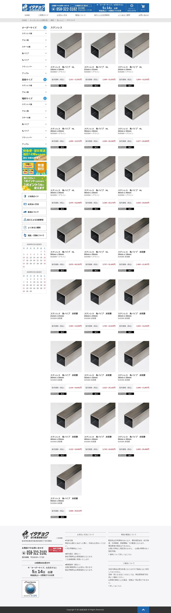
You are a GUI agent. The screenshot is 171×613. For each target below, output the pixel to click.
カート (143, 8)
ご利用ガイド (43, 15)
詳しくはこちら (116, 586)
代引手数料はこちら (74, 548)
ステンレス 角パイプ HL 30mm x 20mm (63, 130)
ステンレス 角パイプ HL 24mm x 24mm (131, 68)
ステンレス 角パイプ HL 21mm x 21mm (97, 68)
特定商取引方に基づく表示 (140, 1)
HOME (27, 15)
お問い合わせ (144, 15)
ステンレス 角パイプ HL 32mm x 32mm (131, 130)
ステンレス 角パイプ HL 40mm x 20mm (97, 191)
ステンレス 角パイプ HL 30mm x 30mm (97, 130)
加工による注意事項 (101, 15)
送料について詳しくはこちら (121, 554)
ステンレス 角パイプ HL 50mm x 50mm (97, 253)
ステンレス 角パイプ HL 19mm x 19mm (63, 68)
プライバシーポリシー (122, 1)
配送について (81, 15)
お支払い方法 (62, 15)
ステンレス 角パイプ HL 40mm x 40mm (131, 191)
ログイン (132, 8)
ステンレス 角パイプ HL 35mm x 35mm (63, 191)
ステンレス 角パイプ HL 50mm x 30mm (63, 253)
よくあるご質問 (124, 15)
